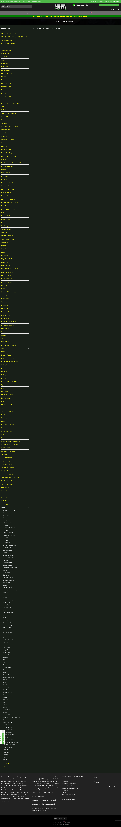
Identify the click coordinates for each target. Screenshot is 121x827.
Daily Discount (6, 149)
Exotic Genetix (6, 193)
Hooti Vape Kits (6, 279)
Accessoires (5, 47)
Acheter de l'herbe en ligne (70, 788)
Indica (3, 289)
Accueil (50, 22)
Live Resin (4, 305)
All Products (5, 53)
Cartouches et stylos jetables (11, 103)
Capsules (4, 100)
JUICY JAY (4, 295)
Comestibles (5, 173)
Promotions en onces (8, 345)
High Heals (5, 262)
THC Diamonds (6, 458)
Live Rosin (4, 308)
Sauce (3, 414)
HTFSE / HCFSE (6, 282)
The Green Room (7, 464)
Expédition (65, 781)
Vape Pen (4, 494)
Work (58, 22)
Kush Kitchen (6, 299)
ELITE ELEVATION (7, 183)
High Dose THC (6, 259)
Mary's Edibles (6, 315)
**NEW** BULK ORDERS (65, 13)
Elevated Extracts (7, 179)
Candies (4, 93)
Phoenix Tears (6, 355)
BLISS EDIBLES (6, 73)
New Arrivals (5, 328)
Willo (4, 757)
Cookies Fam (5, 129)
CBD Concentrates (7, 110)
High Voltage (5, 265)
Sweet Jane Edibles (8, 451)
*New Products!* (37, 13)
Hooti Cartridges (7, 272)
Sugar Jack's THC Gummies (10, 441)
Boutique (27, 13)
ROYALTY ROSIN (6, 405)
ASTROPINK (53, 13)
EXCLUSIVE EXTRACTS (9, 189)
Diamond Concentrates (9, 156)
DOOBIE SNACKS (7, 166)
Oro (2, 338)
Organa (3, 335)
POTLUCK (4, 365)
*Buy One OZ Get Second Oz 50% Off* (14, 37)
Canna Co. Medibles (8, 96)
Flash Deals (5, 206)
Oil (2, 332)
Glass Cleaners (6, 229)
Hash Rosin (5, 249)
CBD (2, 106)
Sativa (3, 408)
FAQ (74, 13)
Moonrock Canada (7, 325)
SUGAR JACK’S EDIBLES (9, 444)
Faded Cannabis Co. (9, 587)
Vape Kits (4, 491)
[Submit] (30, 6)
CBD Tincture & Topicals (9, 113)
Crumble (4, 136)
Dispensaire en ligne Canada (70, 786)
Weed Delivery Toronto (69, 794)
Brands (3, 80)
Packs (3, 352)
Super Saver (5, 448)
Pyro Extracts (5, 385)
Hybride (4, 285)
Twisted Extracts (8, 747)
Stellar (3, 434)
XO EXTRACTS (6, 763)
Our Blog (64, 792)
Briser (3, 421)
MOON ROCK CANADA (9, 322)
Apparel (4, 57)
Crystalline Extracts (7, 139)
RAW (3, 388)
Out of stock (5, 348)
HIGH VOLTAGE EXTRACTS (10, 269)
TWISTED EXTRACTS (8, 484)
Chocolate (4, 116)
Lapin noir (65, 790)
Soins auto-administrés (9, 418)
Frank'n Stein (5, 219)
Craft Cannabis (6, 133)
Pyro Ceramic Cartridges (9, 381)
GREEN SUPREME (7, 236)
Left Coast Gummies (8, 302)
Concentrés (5, 123)
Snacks (3, 428)
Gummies (4, 242)
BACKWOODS (6, 67)
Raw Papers (5, 391)
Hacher (3, 245)
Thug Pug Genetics (8, 467)
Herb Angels (5, 252)
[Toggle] (28, 50)
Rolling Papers (6, 398)
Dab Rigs (4, 146)
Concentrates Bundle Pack (10, 126)
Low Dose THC (6, 312)
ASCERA (4, 60)
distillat (3, 159)
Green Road (5, 232)
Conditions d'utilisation (69, 784)
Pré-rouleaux (5, 368)
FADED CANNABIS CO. (9, 199)
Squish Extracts (6, 431)
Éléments (4, 176)
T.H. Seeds (4, 454)
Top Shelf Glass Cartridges (10, 477)
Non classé (5, 487)
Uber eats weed (66, 797)
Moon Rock (5, 318)
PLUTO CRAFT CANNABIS (10, 361)
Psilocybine (5, 375)
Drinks (3, 169)
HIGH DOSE (5, 255)
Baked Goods (6, 70)
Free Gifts (4, 222)
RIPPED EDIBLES (7, 395)
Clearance (4, 120)
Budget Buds (6, 86)
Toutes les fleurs (6, 50)
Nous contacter (56, 822)
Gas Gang (4, 226)
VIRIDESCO (5, 501)
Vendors (4, 497)
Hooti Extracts (6, 275)
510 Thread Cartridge (8, 43)
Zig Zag (5, 759)
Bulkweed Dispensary (68, 799)
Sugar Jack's (5, 438)
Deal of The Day (6, 153)
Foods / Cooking (6, 216)
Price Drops (5, 371)
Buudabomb (5, 90)
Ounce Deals (5, 342)
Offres (46, 13)
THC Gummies (6, 461)
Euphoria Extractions (8, 186)
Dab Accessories (6, 143)
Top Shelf (4, 471)
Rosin (3, 401)
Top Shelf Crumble (7, 474)
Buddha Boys (6, 83)
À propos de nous (83, 13)
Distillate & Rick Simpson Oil (11, 163)
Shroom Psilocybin (7, 424)
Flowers (4, 212)
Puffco (3, 378)
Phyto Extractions (7, 358)
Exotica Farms (6, 196)
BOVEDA (4, 77)
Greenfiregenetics (7, 239)
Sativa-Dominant (7, 411)
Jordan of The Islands (8, 292)
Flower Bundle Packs (8, 209)
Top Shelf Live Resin (8, 481)
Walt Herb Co (5, 504)
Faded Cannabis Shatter (9, 202)
